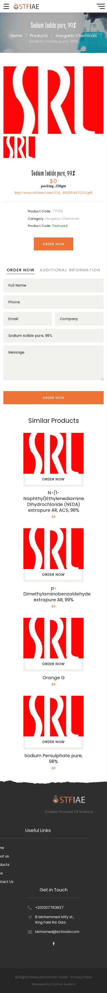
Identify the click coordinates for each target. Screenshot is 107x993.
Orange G (54, 678)
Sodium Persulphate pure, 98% (53, 758)
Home (16, 35)
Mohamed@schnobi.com (57, 910)
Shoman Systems (63, 984)
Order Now (53, 244)
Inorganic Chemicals (76, 35)
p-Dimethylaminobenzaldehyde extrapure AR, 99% (57, 594)
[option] (53, 100)
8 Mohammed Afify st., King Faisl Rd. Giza (54, 898)
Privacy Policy (81, 977)
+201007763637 (49, 886)
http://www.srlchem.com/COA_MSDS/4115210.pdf (53, 193)
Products (39, 35)
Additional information (70, 270)
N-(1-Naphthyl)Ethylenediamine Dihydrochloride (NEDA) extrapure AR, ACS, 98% (53, 501)
